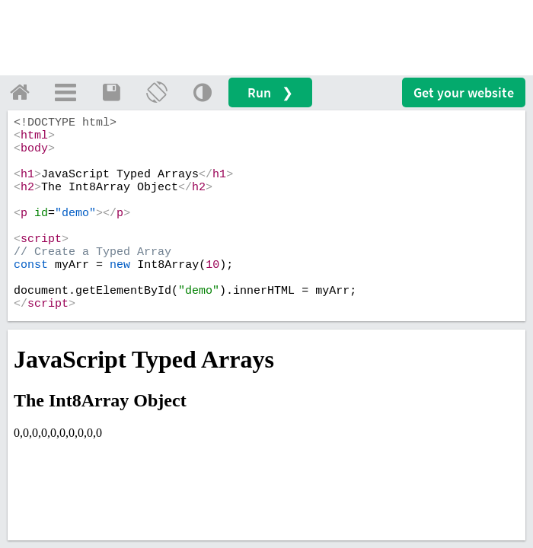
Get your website (463, 92)
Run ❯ (270, 92)
